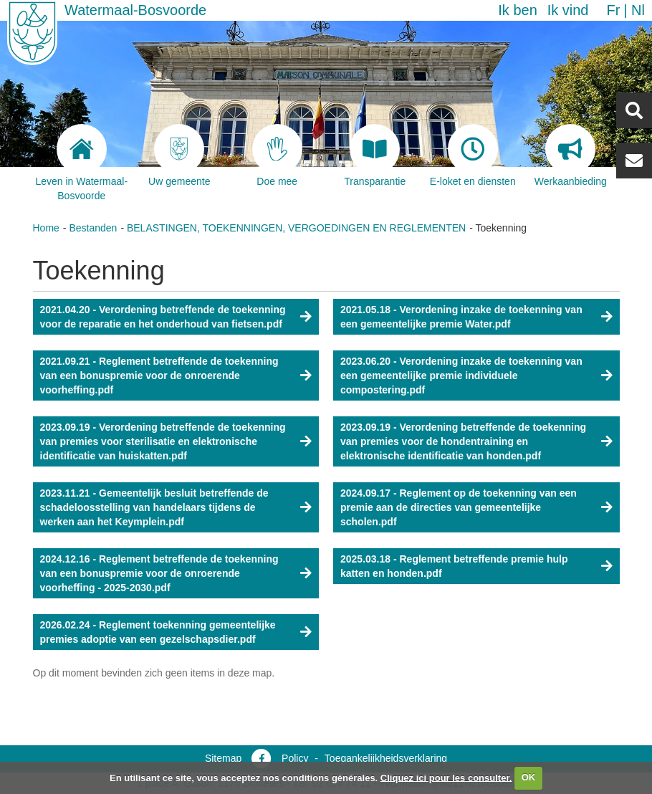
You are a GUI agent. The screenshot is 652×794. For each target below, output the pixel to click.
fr (613, 10)
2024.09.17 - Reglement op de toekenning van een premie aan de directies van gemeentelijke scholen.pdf (458, 507)
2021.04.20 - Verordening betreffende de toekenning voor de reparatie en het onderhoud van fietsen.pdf (163, 317)
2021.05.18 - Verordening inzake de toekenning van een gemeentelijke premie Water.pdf (461, 317)
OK (529, 777)
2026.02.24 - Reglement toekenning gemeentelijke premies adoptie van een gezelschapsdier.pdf (158, 632)
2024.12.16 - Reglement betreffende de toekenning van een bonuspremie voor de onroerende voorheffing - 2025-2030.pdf (159, 573)
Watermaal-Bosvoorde (135, 10)
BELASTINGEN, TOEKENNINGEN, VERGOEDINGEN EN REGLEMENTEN (296, 228)
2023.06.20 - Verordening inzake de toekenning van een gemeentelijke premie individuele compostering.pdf (461, 375)
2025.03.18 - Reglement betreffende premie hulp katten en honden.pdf (453, 566)
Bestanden (93, 228)
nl (638, 10)
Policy (295, 758)
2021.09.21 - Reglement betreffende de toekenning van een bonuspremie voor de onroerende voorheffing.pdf (159, 375)
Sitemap (223, 758)
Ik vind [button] (568, 10)
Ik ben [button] (517, 10)
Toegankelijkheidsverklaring (386, 758)
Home (46, 228)
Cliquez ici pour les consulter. (446, 777)
